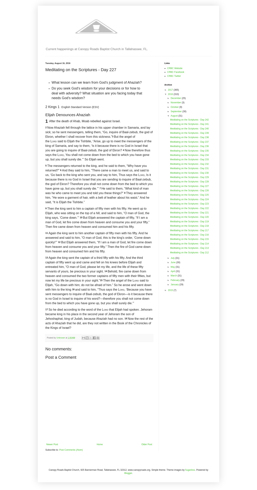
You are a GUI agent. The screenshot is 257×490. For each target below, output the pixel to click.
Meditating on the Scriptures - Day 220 (189, 217)
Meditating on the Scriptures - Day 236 (189, 146)
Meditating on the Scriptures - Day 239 (189, 133)
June (173, 262)
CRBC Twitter (174, 76)
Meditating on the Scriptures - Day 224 (189, 199)
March (174, 275)
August (174, 115)
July (173, 258)
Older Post (146, 444)
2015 (171, 290)
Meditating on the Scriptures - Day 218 (189, 226)
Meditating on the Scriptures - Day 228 (189, 181)
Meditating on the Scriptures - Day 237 (189, 142)
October (175, 107)
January (175, 284)
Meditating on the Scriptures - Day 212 (189, 252)
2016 (171, 94)
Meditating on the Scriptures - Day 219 (189, 221)
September (176, 111)
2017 (171, 90)
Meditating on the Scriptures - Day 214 (189, 243)
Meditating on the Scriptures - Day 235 (189, 150)
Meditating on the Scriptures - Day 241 (189, 124)
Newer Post (52, 444)
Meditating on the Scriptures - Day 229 (189, 177)
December (176, 98)
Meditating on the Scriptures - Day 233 (189, 159)
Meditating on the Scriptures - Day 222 (189, 208)
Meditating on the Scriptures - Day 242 (189, 119)
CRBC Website (174, 68)
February (175, 280)
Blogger (128, 473)
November (176, 102)
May (173, 267)
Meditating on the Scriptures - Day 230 (189, 173)
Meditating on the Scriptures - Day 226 (189, 190)
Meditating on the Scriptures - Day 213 (189, 248)
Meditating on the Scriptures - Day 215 (189, 239)
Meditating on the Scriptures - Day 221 (189, 212)
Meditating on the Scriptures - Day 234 (189, 155)
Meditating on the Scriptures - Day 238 (189, 137)
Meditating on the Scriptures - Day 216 (189, 234)
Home (100, 444)
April (173, 271)
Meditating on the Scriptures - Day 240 (189, 128)
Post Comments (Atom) (71, 450)
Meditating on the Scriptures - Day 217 (189, 230)
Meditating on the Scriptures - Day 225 (189, 195)
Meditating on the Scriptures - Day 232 (189, 164)
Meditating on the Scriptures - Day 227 (189, 186)
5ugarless (190, 470)
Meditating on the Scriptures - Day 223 (189, 203)
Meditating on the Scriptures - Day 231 (189, 168)
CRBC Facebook (175, 72)
